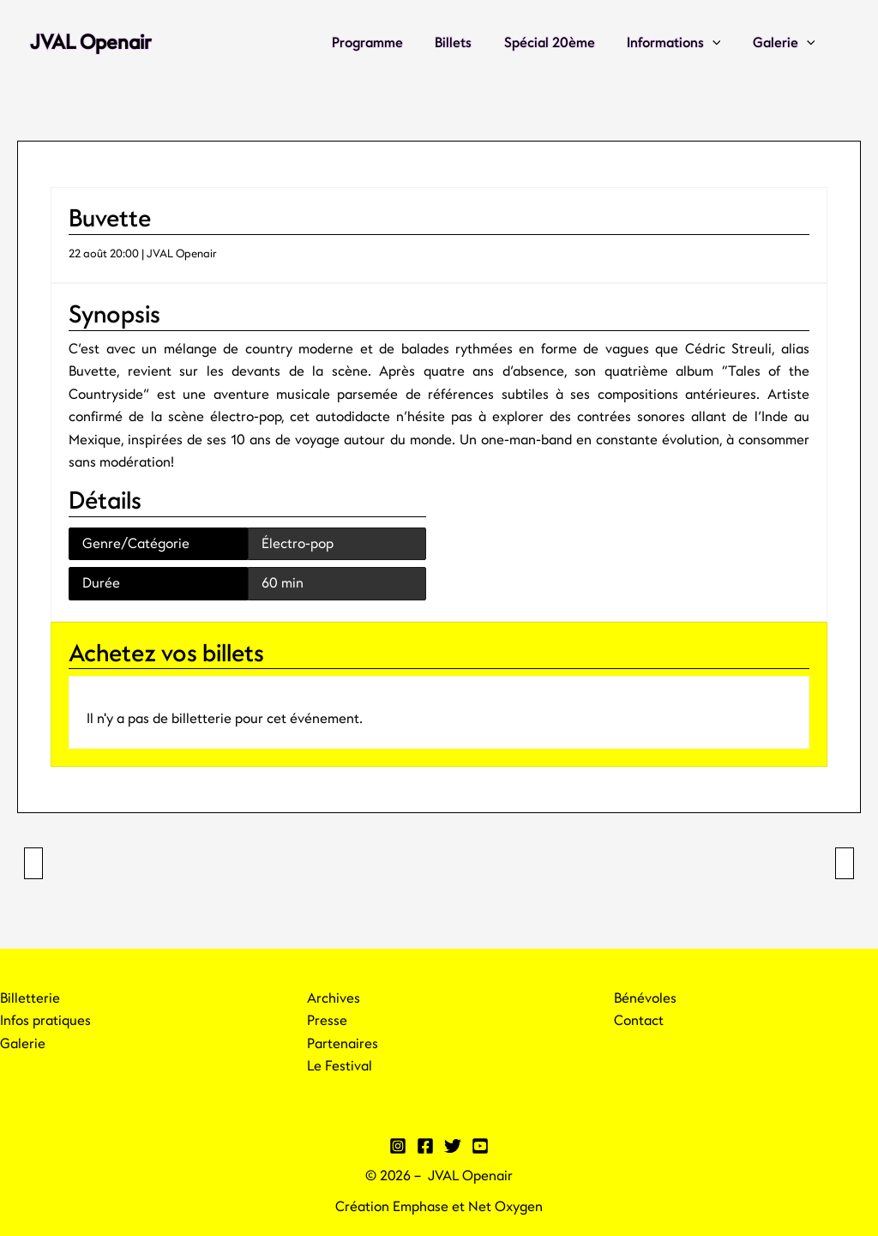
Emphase (420, 1206)
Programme (388, 42)
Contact (639, 1020)
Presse (327, 1020)
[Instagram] (397, 1146)
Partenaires (342, 1043)
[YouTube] (480, 1146)
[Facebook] (425, 1146)
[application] (719, 43)
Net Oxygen (505, 1206)
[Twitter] (452, 1146)
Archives (333, 998)
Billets (469, 42)
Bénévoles (645, 998)
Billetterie (30, 998)
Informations (681, 43)
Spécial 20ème (560, 42)
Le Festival (339, 1066)
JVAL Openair (90, 42)
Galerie (786, 43)
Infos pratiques (45, 1020)
